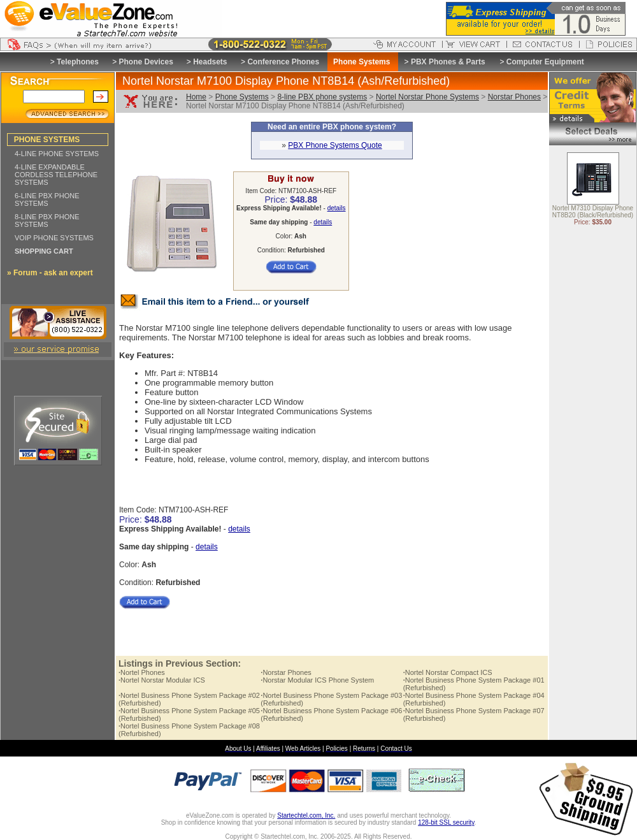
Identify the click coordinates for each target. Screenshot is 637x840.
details (336, 208)
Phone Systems (242, 96)
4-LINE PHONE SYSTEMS (57, 153)
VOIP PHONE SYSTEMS (54, 238)
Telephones (78, 61)
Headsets (210, 61)
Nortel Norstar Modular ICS (161, 680)
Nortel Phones (141, 672)
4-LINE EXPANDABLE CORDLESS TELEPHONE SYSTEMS (56, 174)
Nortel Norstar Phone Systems (427, 96)
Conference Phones (283, 61)
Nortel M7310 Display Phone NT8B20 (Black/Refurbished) (592, 212)
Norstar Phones (514, 96)
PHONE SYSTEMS (47, 139)
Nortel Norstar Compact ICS (447, 672)
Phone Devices (145, 61)
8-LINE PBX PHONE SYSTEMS (47, 220)
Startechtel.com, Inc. (306, 815)
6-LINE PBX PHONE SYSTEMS (47, 199)
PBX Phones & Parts (448, 61)
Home (196, 96)
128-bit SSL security (446, 822)
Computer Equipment (545, 61)
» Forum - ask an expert (50, 272)
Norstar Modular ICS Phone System (317, 680)
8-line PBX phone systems (322, 96)
